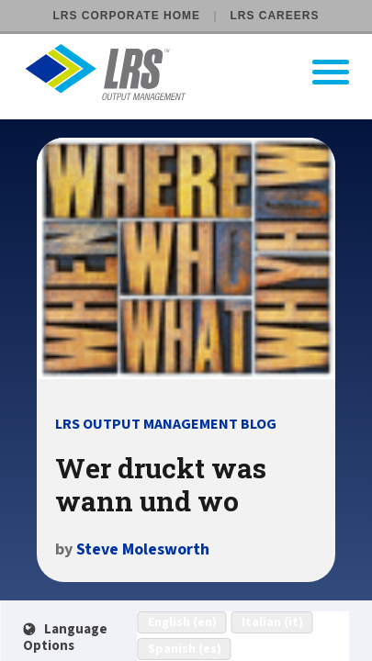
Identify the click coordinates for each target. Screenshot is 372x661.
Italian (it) (272, 622)
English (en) (182, 622)
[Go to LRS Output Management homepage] (197, 72)
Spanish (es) (184, 649)
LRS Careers (274, 15)
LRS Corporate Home (126, 15)
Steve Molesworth (142, 549)
